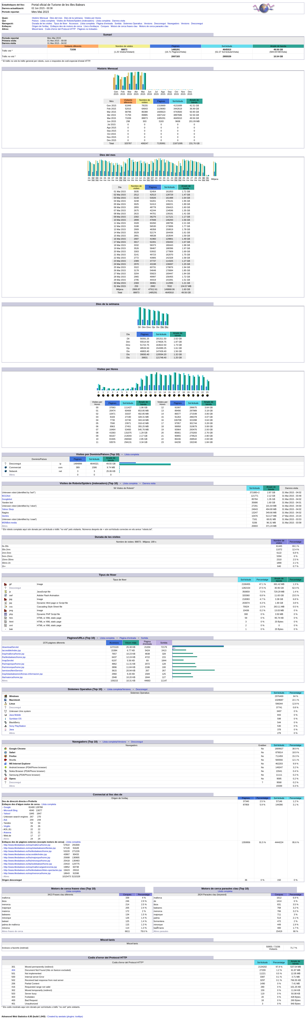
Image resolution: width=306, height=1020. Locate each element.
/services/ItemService (12, 670)
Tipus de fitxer (60, 23)
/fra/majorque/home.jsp (13, 664)
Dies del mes (56, 18)
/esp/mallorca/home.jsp (13, 654)
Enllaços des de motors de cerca (66, 26)
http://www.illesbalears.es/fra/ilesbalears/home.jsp (28, 851)
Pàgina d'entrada (104, 23)
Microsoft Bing (11, 810)
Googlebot (7, 499)
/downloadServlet (10, 647)
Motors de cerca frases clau (124, 26)
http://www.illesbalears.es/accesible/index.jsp (25, 854)
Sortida (118, 23)
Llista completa (47, 21)
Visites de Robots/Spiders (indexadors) (75, 21)
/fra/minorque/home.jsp (13, 667)
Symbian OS (15, 718)
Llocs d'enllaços (91, 26)
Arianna (7, 832)
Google (7, 807)
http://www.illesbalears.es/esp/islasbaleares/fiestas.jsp (30, 848)
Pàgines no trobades (87, 29)
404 (13, 970)
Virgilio (7, 826)
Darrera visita (118, 21)
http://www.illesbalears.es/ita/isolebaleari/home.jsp (28, 864)
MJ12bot (6, 496)
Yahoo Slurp (8, 509)
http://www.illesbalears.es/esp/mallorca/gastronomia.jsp (30, 867)
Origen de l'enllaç (40, 26)
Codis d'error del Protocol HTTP (60, 29)
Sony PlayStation (17, 726)
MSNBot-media (9, 522)
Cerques (105, 26)
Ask (5, 820)
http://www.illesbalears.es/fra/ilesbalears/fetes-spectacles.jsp (33, 870)
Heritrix (5, 516)
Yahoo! (7, 813)
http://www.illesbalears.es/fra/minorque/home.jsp (27, 860)
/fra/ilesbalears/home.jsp (13, 657)
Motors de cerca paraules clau (153, 26)
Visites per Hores (93, 18)
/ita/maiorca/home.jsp (12, 677)
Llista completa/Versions (119, 689)
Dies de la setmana (73, 18)
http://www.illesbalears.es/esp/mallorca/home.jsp (27, 845)
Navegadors (173, 23)
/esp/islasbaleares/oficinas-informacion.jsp (22, 674)
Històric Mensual (40, 18)
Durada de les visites (42, 23)
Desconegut (160, 23)
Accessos (73, 23)
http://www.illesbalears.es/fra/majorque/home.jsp (27, 857)
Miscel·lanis (37, 29)
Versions (148, 23)
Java (11, 729)
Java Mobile (15, 715)
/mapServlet (8, 660)
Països (35, 21)
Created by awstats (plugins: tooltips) (65, 1016)
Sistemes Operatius (132, 23)
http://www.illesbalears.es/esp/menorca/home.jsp (27, 873)
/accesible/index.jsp (11, 650)
